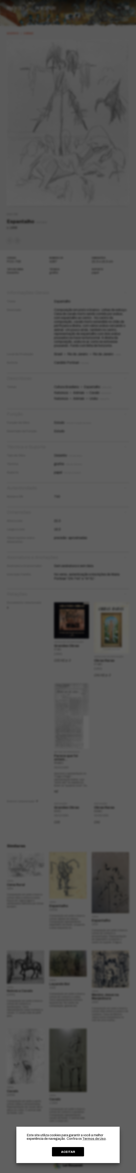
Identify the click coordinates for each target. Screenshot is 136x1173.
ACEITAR (68, 1151)
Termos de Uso (94, 1138)
